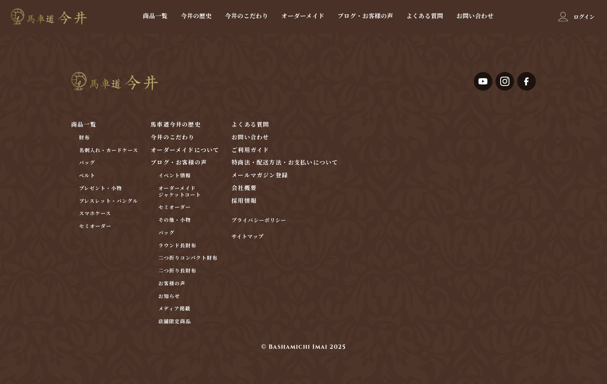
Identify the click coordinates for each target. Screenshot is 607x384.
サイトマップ (247, 237)
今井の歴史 (196, 16)
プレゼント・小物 (100, 188)
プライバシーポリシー (258, 220)
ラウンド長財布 (177, 246)
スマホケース (95, 214)
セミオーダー (95, 226)
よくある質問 (424, 16)
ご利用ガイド (250, 150)
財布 (84, 138)
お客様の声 (171, 284)
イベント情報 (174, 176)
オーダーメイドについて (185, 150)
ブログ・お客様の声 (365, 16)
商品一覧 (155, 16)
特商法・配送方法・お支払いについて (284, 162)
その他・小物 (174, 220)
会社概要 (244, 188)
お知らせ (169, 296)
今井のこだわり (246, 16)
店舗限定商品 (174, 322)
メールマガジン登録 (259, 175)
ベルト (87, 176)
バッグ (87, 163)
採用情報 (244, 201)
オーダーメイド (302, 16)
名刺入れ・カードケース (108, 150)
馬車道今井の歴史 (176, 125)
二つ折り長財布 (177, 271)
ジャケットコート (179, 195)
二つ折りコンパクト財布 (188, 258)
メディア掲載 (174, 309)
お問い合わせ (475, 16)
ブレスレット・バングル (108, 201)
